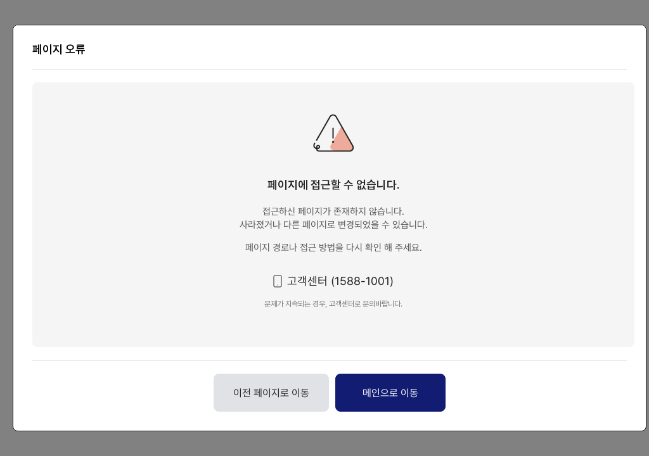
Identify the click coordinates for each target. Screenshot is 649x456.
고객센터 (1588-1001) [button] (340, 281)
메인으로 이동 (390, 393)
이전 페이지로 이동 (271, 393)
